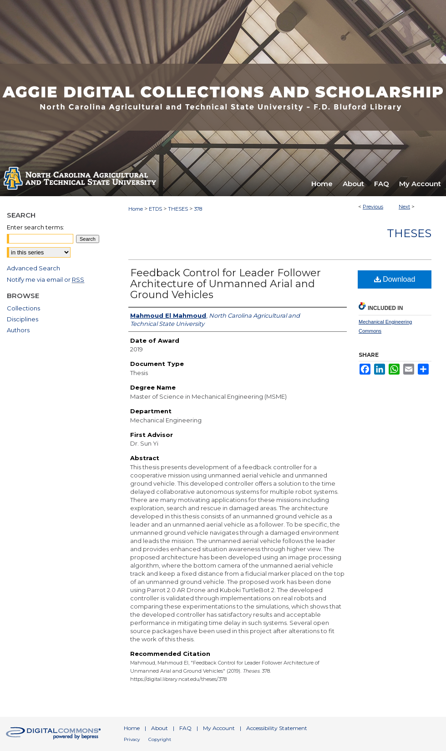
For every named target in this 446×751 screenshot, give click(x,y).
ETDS (155, 209)
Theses (409, 233)
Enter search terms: (35, 227)
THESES (178, 209)
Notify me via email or (45, 279)
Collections (23, 308)
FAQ (185, 728)
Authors (18, 330)
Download (395, 279)
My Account (219, 728)
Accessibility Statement (276, 728)
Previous (373, 206)
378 (198, 209)
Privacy (132, 739)
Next (404, 206)
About (159, 728)
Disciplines (22, 319)
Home (135, 209)
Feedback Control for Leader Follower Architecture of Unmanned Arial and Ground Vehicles (225, 284)
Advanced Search (33, 268)
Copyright (159, 739)
